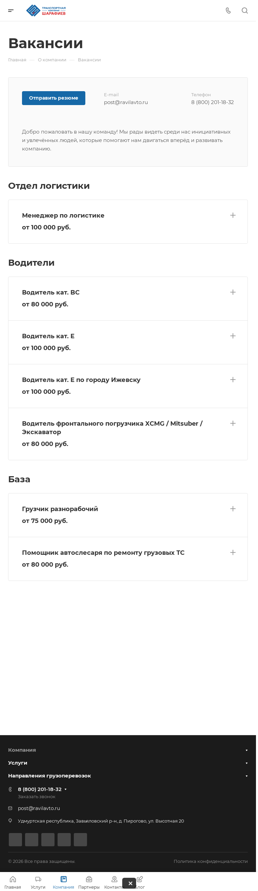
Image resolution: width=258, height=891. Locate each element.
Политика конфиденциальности (211, 861)
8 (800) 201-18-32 (40, 789)
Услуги (17, 763)
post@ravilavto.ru (39, 808)
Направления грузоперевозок (49, 775)
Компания (22, 750)
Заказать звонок (37, 796)
